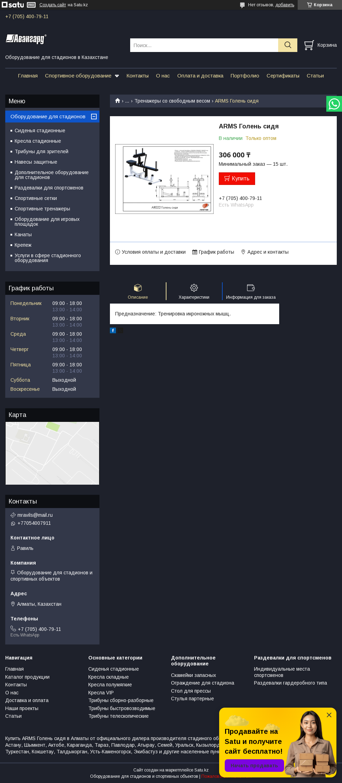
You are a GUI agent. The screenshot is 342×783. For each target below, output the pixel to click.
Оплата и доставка (200, 76)
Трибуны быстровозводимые (121, 708)
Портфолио (245, 76)
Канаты (23, 234)
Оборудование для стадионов (48, 116)
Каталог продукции (27, 677)
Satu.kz (201, 770)
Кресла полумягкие (110, 684)
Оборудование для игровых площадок (47, 221)
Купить (241, 178)
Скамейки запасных (193, 675)
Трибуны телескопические (118, 716)
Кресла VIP (101, 692)
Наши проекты (21, 708)
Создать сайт (52, 4)
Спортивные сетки (36, 198)
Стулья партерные (192, 698)
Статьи (315, 76)
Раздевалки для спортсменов (49, 188)
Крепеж (23, 245)
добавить (284, 4)
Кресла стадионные (38, 141)
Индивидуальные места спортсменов (282, 672)
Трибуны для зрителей (41, 151)
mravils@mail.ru (35, 515)
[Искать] (287, 45)
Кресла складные (108, 677)
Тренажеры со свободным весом (172, 101)
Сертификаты (283, 76)
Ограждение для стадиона (202, 683)
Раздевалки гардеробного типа (290, 683)
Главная (28, 76)
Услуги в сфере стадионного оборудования (48, 258)
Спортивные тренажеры (42, 208)
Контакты (137, 76)
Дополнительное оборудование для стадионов (52, 175)
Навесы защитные (36, 162)
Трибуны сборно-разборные (121, 700)
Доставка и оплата (27, 700)
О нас (163, 76)
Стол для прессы (191, 691)
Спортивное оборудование (78, 76)
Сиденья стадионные (40, 130)
